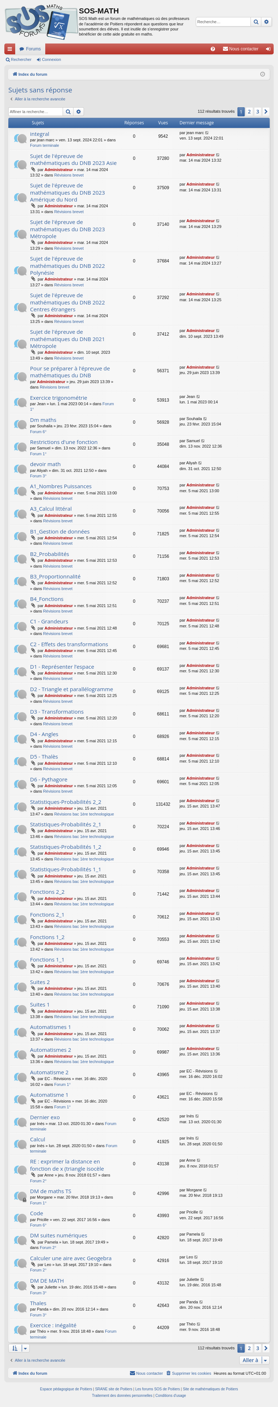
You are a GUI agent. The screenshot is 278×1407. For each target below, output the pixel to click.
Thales (38, 1303)
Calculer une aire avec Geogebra (70, 1258)
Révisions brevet (69, 175)
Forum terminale (44, 145)
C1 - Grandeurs (49, 621)
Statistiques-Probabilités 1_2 (65, 846)
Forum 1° (38, 454)
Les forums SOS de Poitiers (157, 1389)
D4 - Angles (44, 734)
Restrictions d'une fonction (64, 441)
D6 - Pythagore (48, 779)
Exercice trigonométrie (58, 397)
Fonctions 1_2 (47, 937)
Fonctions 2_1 (47, 914)
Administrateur (59, 169)
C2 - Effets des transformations (69, 644)
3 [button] (257, 111)
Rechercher (21, 59)
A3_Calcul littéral (51, 508)
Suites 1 (40, 1004)
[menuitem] (212, 48)
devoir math (45, 464)
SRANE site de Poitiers (113, 1389)
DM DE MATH (47, 1280)
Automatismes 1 (50, 1026)
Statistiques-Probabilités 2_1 (65, 824)
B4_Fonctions (47, 598)
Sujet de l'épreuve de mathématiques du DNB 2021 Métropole (67, 338)
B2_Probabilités (49, 553)
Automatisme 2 (49, 1072)
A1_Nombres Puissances (61, 486)
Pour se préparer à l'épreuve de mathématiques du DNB (70, 372)
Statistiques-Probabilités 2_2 (65, 801)
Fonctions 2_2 (47, 891)
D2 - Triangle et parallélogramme (71, 689)
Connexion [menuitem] (270, 50)
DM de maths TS (50, 1191)
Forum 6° (38, 431)
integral (39, 133)
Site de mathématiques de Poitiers (210, 1389)
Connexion (51, 59)
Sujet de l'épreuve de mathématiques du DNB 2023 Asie (73, 159)
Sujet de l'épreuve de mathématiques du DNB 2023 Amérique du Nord (67, 192)
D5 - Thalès (44, 756)
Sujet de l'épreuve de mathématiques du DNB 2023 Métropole (67, 229)
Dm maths (43, 419)
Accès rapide (11, 50)
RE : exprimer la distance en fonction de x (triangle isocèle (67, 1165)
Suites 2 (40, 981)
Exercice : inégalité (53, 1325)
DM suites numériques (58, 1235)
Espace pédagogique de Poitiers (66, 1389)
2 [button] (249, 111)
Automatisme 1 (49, 1094)
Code (36, 1213)
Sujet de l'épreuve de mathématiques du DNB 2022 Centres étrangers (67, 302)
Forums (33, 48)
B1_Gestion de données (60, 531)
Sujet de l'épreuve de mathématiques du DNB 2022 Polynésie (67, 265)
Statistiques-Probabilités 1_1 (65, 869)
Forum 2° (38, 1181)
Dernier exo (45, 1117)
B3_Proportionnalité (55, 576)
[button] (266, 111)
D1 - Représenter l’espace (62, 666)
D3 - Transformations (57, 711)
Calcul (37, 1139)
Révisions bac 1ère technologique (84, 814)
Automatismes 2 (50, 1049)
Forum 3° (38, 476)
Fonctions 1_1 (47, 959)
